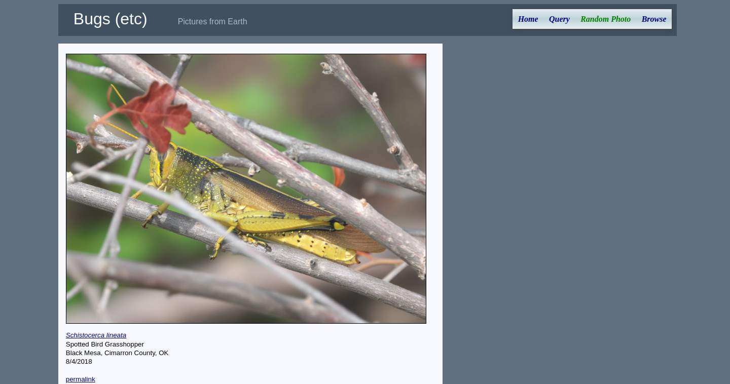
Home (528, 19)
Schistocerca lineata (96, 335)
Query (559, 19)
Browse (654, 19)
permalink (80, 379)
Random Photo (605, 19)
